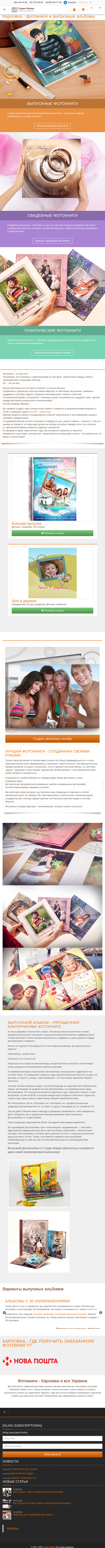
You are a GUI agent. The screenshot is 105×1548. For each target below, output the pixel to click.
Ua (91, 7)
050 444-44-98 (20, 2)
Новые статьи (15, 1481)
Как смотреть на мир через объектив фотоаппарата (42, 1502)
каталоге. (92, 1309)
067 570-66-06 (36, 2)
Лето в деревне (24, 601)
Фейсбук (13, 1528)
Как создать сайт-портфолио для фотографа (38, 1490)
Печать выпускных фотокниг (52, 125)
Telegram (70, 2)
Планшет (82, 1314)
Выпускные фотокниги (52, 103)
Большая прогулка (26, 523)
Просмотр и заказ (52, 533)
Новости (10, 1461)
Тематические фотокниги (52, 330)
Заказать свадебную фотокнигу (52, 240)
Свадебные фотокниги (52, 215)
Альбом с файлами (43, 1314)
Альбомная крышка (65, 1314)
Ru (100, 7)
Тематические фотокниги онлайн (52, 352)
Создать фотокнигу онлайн (52, 738)
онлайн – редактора (40, 411)
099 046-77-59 (53, 2)
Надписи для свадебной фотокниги (33, 1513)
